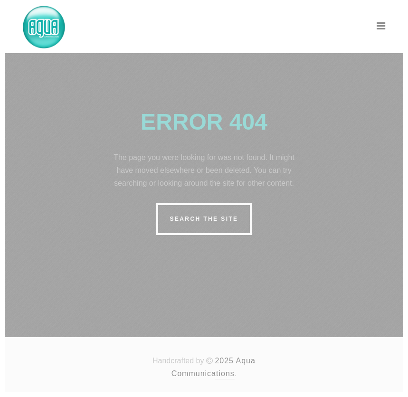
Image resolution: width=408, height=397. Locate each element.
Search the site (204, 219)
